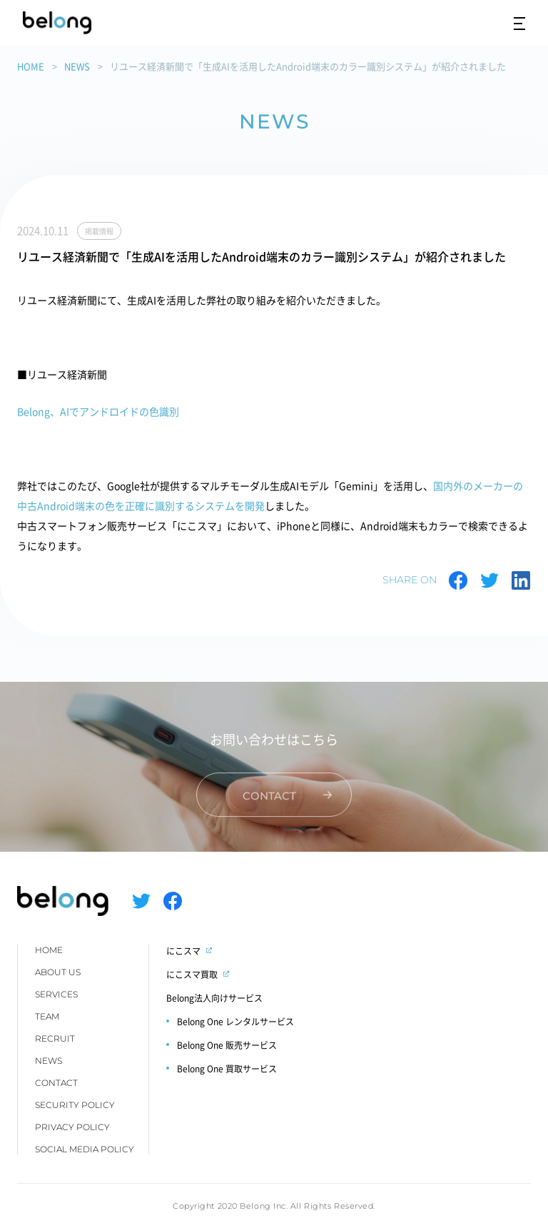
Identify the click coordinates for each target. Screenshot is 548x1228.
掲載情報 (99, 231)
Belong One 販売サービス (227, 1045)
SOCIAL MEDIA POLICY (84, 1149)
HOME (30, 66)
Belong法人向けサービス (214, 998)
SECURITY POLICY (75, 1104)
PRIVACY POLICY (72, 1127)
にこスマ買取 (192, 974)
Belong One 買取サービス (227, 1068)
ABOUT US (58, 972)
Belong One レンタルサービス (235, 1021)
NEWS (77, 66)
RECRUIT (55, 1038)
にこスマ (183, 951)
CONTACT (56, 1082)
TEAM (47, 1016)
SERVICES (56, 994)
